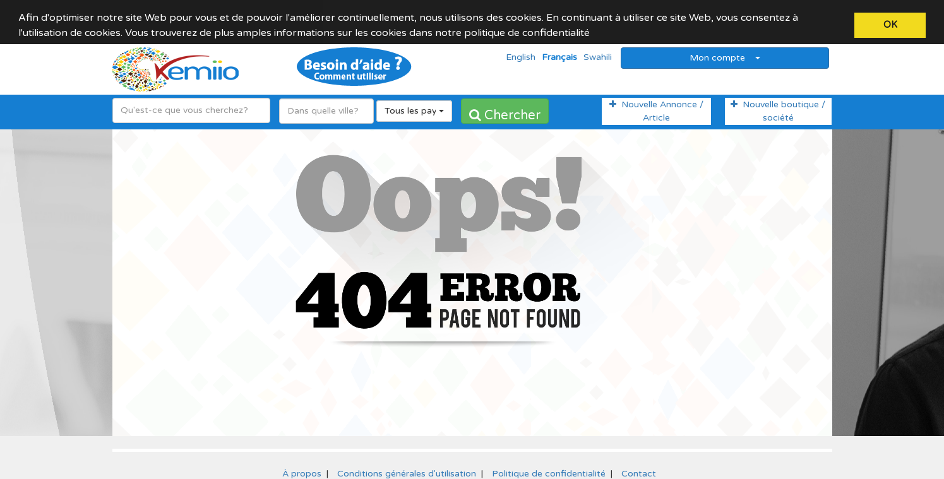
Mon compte (725, 50)
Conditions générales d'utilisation (406, 466)
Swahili (597, 50)
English (520, 50)
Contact (638, 466)
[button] (594, 34)
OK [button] (890, 25)
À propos (301, 466)
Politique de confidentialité (549, 466)
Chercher (505, 107)
